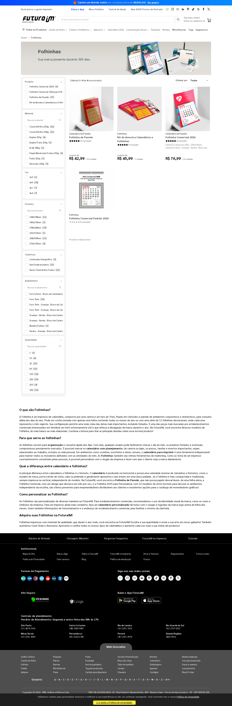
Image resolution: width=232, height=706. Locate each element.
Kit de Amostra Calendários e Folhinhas (50, 102)
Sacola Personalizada (128, 656)
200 (34, 379)
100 (34, 374)
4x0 (34, 182)
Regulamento (177, 553)
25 (33, 363)
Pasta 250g (37, 158)
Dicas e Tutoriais (151, 553)
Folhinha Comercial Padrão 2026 (89, 218)
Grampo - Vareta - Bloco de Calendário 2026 (53, 315)
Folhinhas (122, 133)
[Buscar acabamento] (43, 287)
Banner (56, 664)
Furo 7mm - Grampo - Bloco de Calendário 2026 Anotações (60, 309)
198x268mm (38, 227)
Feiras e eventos (189, 664)
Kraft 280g (37, 147)
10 (33, 358)
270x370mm (37, 243)
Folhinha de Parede (42, 97)
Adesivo (24, 672)
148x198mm (38, 217)
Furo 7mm (37, 299)
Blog (84, 559)
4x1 (33, 187)
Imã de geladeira (93, 664)
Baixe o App (62, 553)
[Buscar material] (43, 120)
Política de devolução (120, 559)
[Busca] (178, 19)
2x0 (33, 177)
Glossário (37, 679)
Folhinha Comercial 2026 (44, 86)
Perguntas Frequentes (116, 538)
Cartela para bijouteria (96, 672)
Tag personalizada (94, 668)
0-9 (167, 679)
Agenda (153, 668)
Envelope (89, 660)
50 (33, 368)
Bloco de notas (125, 660)
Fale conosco (63, 559)
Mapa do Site (29, 553)
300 (34, 390)
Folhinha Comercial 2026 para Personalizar (52, 91)
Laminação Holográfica (43, 259)
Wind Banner (59, 668)
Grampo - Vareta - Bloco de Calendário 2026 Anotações (58, 320)
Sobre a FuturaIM (90, 553)
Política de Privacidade (34, 559)
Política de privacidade (188, 697)
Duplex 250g (37, 137)
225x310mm (37, 233)
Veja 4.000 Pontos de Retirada (147, 9)
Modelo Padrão (39, 325)
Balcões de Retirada (39, 538)
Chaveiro (122, 672)
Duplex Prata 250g (40, 142)
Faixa (55, 672)
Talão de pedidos (125, 664)
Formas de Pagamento (35, 571)
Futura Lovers (202, 553)
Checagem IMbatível (77, 538)
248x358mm (38, 238)
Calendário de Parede (79, 133)
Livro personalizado (191, 660)
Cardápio (154, 672)
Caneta (121, 668)
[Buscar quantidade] (43, 346)
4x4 (33, 193)
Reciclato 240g (39, 163)
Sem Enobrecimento (42, 264)
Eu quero (153, 2)
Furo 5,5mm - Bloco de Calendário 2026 (51, 294)
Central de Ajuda (117, 9)
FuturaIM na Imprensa (154, 538)
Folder (24, 668)
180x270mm (37, 222)
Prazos (147, 559)
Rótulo (56, 660)
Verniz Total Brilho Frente (44, 270)
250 (33, 384)
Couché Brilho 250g (42, 126)
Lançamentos (188, 668)
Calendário (155, 660)
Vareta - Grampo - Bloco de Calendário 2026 (53, 331)
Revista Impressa (189, 656)
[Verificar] (40, 599)
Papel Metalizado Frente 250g (46, 153)
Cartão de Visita (28, 660)
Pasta (88, 656)
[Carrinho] (209, 20)
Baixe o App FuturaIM (131, 592)
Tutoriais (193, 538)
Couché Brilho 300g (42, 132)
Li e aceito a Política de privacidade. (114, 702)
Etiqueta (57, 656)
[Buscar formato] (43, 210)
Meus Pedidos (96, 9)
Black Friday (188, 672)
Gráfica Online (28, 656)
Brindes (153, 656)
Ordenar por (181, 80)
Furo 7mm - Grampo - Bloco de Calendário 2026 (54, 304)
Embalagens (155, 664)
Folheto (24, 664)
